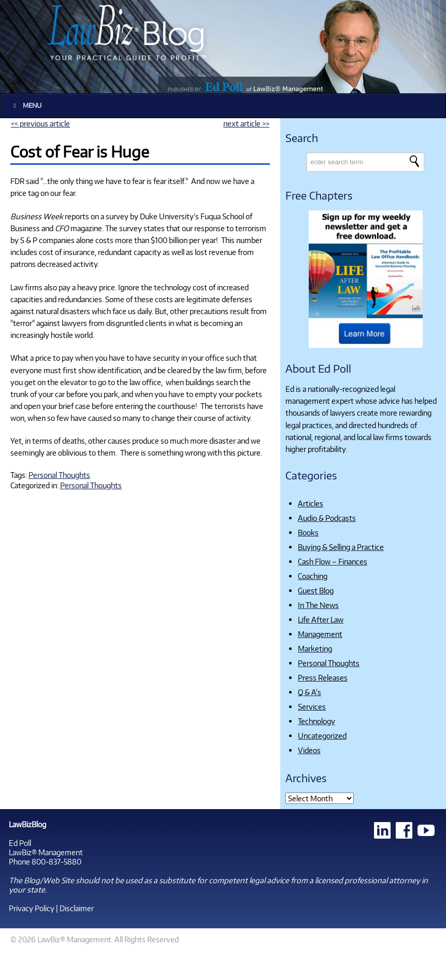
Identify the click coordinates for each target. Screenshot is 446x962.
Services (312, 706)
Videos (309, 750)
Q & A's (309, 692)
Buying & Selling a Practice (341, 546)
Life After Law (320, 619)
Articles (310, 503)
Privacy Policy (31, 908)
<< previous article (40, 123)
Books (308, 532)
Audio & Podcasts (327, 517)
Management (320, 634)
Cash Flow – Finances (332, 561)
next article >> (246, 123)
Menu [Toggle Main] (26, 105)
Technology (316, 721)
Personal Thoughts (59, 474)
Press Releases (323, 677)
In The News (318, 605)
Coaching (312, 576)
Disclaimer (77, 908)
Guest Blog (316, 590)
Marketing (315, 648)
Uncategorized (322, 735)
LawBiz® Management (46, 852)
